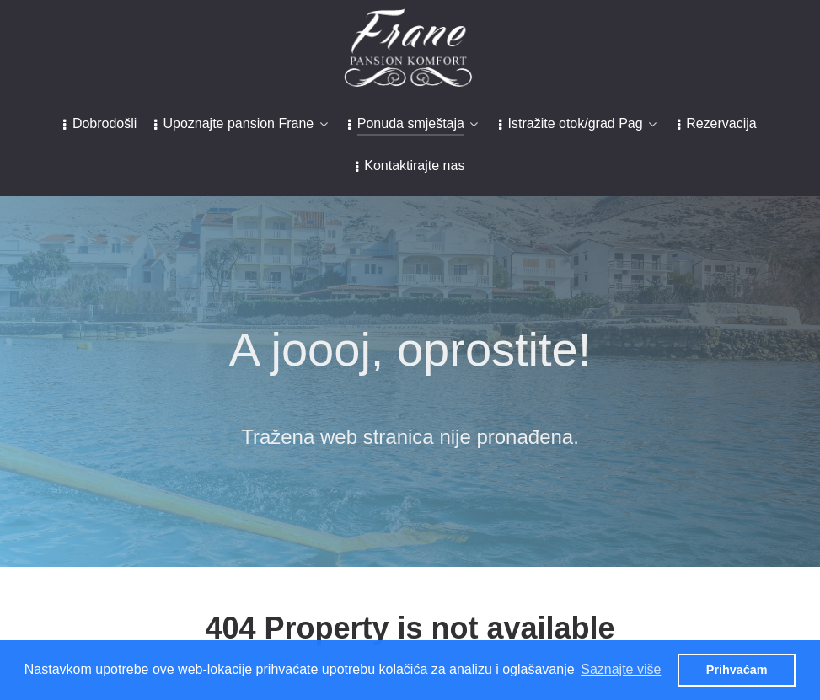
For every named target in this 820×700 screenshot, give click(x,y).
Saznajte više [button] (621, 669)
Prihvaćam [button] (737, 669)
